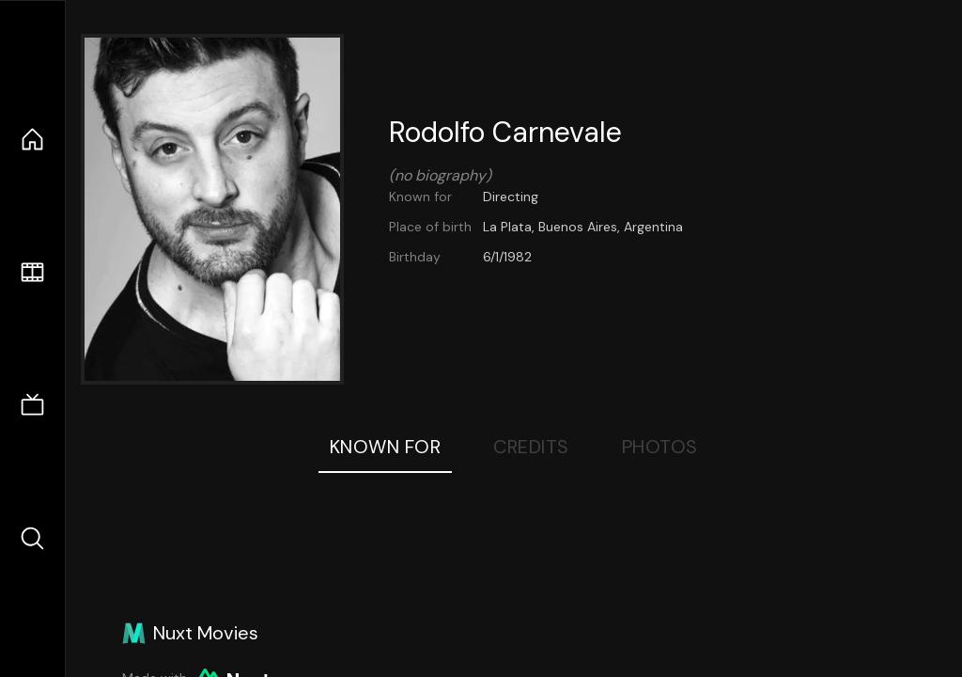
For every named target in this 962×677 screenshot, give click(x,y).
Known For (386, 446)
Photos (660, 446)
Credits (531, 446)
